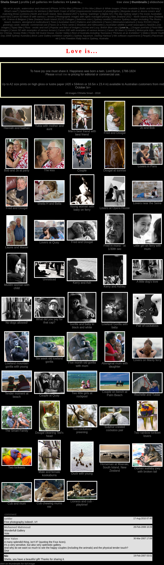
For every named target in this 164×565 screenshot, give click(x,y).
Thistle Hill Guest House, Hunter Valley (49, 33)
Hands (131, 30)
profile (24, 2)
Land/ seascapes (136, 24)
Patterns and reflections (89, 22)
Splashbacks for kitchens (33, 11)
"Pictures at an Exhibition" (126, 33)
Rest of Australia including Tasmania (91, 33)
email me (61, 74)
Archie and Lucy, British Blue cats (100, 27)
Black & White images (107, 8)
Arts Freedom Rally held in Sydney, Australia (84, 38)
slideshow (156, 2)
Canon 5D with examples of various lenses (33, 30)
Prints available (129, 8)
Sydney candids (102, 19)
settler (8, 518)
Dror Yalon (11, 538)
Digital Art (107, 14)
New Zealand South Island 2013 (45, 19)
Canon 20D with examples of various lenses (81, 30)
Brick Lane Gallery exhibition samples (52, 35)
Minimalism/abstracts (124, 22)
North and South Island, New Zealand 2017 (54, 14)
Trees (53, 22)
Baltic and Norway (149, 8)
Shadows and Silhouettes (90, 24)
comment (11, 514)
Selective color (84, 19)
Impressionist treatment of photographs (98, 11)
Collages (69, 19)
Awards (151, 24)
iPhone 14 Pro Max (61, 8)
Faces (107, 22)
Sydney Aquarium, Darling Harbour (92, 35)
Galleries (59, 2)
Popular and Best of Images (65, 27)
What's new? (11, 11)
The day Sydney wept (125, 14)
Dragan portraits (140, 27)
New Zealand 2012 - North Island (129, 16)
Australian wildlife (115, 24)
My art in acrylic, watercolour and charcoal (26, 8)
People (146, 35)
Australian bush (66, 22)
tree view (123, 2)
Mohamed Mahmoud (17, 527)
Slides (145, 33)
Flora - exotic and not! (36, 27)
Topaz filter (17, 27)
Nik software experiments (127, 35)
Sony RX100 (144, 22)
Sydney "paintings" (89, 14)
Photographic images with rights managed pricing (82, 16)
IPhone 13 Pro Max (83, 8)
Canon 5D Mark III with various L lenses (33, 16)
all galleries (40, 2)
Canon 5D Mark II (116, 30)
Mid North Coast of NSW (62, 11)
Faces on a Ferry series (62, 24)
